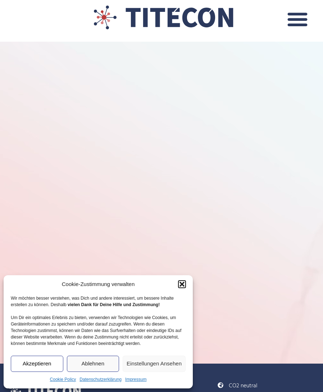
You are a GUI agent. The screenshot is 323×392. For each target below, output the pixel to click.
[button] (182, 284)
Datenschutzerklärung (100, 379)
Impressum (135, 379)
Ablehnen (93, 363)
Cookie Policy (63, 379)
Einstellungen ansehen (154, 363)
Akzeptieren (37, 363)
